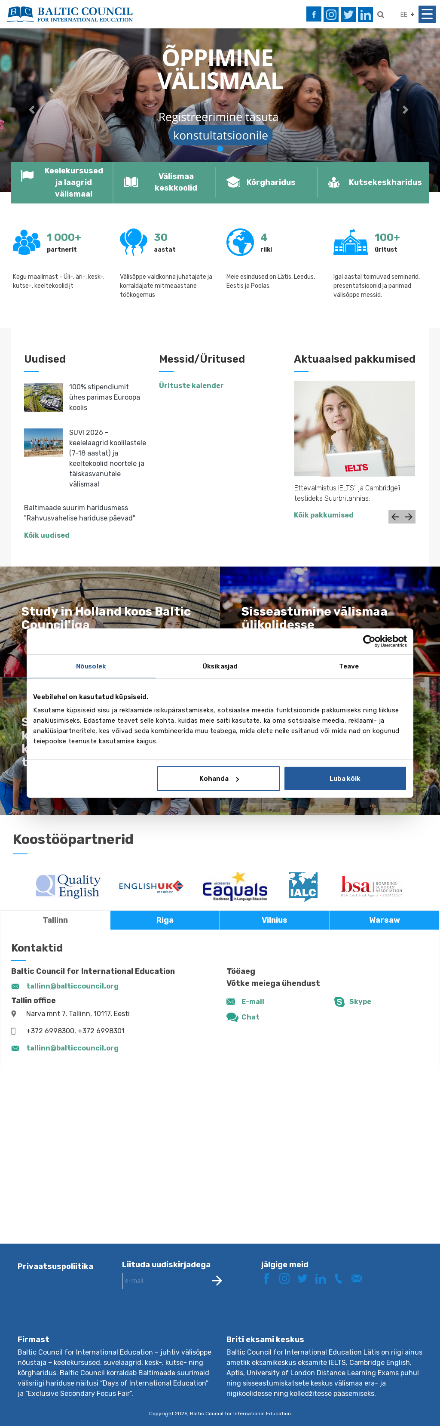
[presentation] (187, 1319)
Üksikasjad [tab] (220, 666)
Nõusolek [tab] (91, 666)
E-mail (252, 1002)
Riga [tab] (165, 920)
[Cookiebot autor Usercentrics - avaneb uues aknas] (369, 640)
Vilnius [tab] (274, 920)
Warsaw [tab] (384, 920)
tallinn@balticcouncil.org (72, 986)
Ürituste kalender (191, 386)
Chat (250, 1017)
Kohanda (219, 778)
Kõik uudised (47, 535)
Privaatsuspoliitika (55, 1266)
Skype (360, 1002)
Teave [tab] (349, 666)
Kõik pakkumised (324, 515)
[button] (33, 110)
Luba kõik (345, 778)
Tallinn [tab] (55, 920)
